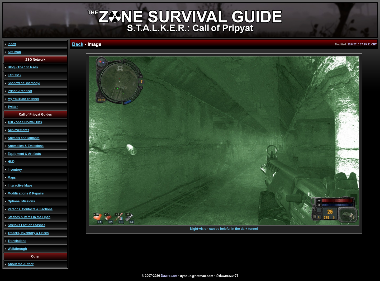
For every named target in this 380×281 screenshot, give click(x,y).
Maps (12, 177)
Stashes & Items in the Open (29, 217)
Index (12, 44)
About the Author (21, 264)
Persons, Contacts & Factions (30, 209)
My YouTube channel (23, 99)
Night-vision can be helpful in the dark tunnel (224, 227)
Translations (17, 241)
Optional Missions (21, 201)
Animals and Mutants (24, 138)
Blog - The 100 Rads (23, 67)
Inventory (15, 170)
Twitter (13, 107)
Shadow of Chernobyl (24, 83)
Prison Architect (20, 91)
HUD (11, 162)
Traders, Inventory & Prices (28, 233)
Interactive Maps (20, 185)
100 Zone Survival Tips (25, 122)
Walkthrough (17, 249)
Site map (14, 52)
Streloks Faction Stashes (26, 225)
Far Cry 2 (14, 75)
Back (77, 44)
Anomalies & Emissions (26, 146)
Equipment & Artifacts (24, 154)
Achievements (18, 130)
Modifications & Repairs (26, 193)
